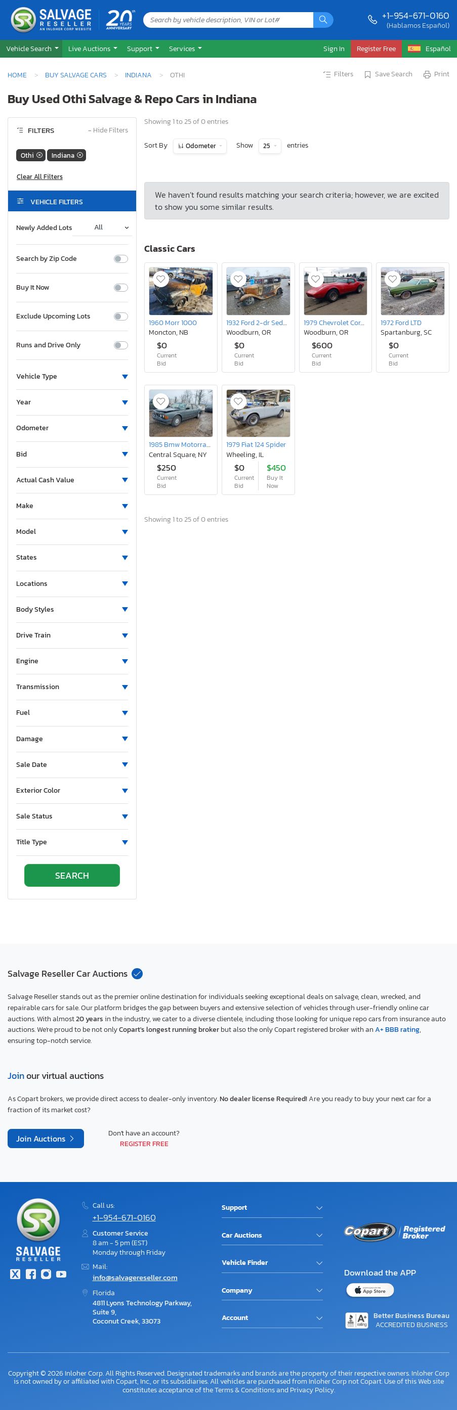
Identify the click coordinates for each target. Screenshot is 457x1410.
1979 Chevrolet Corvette (340, 322)
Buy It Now (32, 287)
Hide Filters (108, 130)
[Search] (323, 20)
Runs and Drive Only (48, 345)
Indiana (138, 75)
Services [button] (182, 48)
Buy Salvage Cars (76, 75)
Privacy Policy (312, 1390)
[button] (31, 49)
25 (267, 146)
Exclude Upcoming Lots (53, 316)
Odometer (201, 146)
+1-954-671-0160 (415, 15)
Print (435, 75)
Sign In (334, 48)
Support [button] (140, 48)
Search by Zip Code (46, 258)
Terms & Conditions (245, 1390)
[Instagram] (46, 1275)
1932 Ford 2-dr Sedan (258, 322)
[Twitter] (15, 1275)
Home (17, 75)
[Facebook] (30, 1275)
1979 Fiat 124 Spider (256, 444)
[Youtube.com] (61, 1275)
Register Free (144, 1143)
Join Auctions (41, 1138)
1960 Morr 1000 (173, 322)
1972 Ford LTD (401, 322)
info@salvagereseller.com (135, 1277)
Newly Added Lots (44, 228)
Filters (337, 75)
